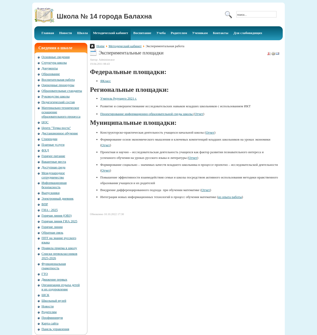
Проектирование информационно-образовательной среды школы (147, 114)
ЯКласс (105, 81)
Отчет (199, 114)
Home (100, 46)
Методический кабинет (125, 46)
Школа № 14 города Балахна (104, 16)
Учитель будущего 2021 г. (118, 98)
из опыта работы (230, 197)
